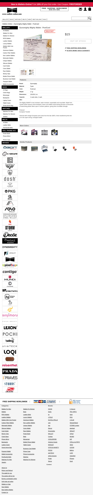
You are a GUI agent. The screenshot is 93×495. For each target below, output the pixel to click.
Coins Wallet (6, 68)
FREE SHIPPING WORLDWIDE (76, 48)
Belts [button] (24, 19)
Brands (5, 143)
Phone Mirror (6, 136)
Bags (4, 87)
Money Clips (6, 74)
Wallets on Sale (6, 484)
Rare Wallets (6, 71)
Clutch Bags (6, 92)
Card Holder (6, 66)
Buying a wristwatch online (9, 479)
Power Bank (6, 133)
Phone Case (6, 140)
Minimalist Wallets (8, 58)
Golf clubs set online (7, 481)
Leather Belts (7, 125)
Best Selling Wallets (7, 490)
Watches (6, 108)
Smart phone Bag (8, 105)
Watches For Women (9, 114)
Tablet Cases (6, 103)
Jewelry (5, 116)
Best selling (37, 19)
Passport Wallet (7, 81)
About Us (4, 468)
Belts (4, 119)
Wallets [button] (5, 19)
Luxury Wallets (7, 43)
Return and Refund (7, 470)
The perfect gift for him (8, 476)
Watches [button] (18, 19)
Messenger (6, 95)
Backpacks (6, 98)
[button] (22, 48)
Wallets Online (7, 24)
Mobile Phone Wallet (9, 76)
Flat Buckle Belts (8, 127)
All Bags (5, 90)
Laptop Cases (7, 100)
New (29, 19)
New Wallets (5, 487)
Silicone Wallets (7, 63)
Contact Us (5, 492)
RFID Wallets (7, 38)
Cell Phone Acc (9, 130)
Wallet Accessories (8, 84)
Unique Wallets (7, 61)
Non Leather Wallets (9, 55)
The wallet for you (7, 473)
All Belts (5, 122)
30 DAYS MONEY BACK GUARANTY (78, 50)
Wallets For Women (8, 36)
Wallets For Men (7, 33)
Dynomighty (33, 83)
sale (44, 19)
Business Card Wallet (9, 79)
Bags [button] (11, 19)
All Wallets (6, 30)
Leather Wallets (7, 41)
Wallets (6, 28)
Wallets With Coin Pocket (8, 47)
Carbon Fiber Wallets (9, 53)
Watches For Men (8, 111)
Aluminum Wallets (8, 50)
